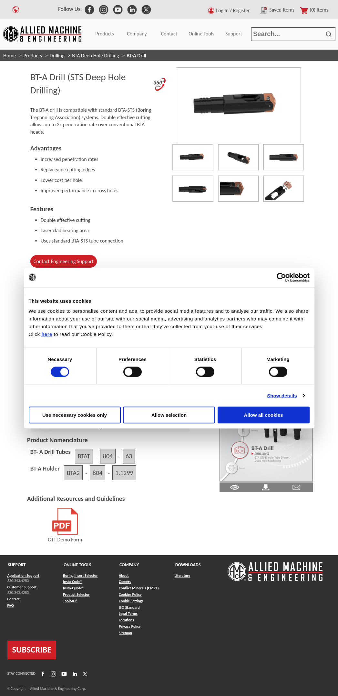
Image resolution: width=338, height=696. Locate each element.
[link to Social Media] (89, 9)
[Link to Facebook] (42, 673)
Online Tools (201, 34)
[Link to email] (296, 486)
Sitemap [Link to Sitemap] (125, 633)
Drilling (57, 55)
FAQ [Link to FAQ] (10, 605)
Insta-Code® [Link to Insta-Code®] (72, 581)
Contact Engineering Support (64, 261)
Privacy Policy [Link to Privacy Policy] (130, 626)
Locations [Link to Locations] (126, 620)
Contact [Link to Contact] (13, 599)
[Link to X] (84, 673)
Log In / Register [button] (234, 10)
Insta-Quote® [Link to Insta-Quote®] (73, 588)
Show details (282, 395)
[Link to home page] (42, 34)
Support (233, 34)
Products (104, 34)
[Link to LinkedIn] (74, 673)
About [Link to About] (124, 575)
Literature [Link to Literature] (182, 575)
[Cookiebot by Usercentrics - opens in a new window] (281, 277)
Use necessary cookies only (74, 415)
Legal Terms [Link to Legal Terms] (128, 613)
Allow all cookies (263, 415)
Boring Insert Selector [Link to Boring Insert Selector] (80, 575)
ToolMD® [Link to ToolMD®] (70, 601)
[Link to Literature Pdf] (235, 486)
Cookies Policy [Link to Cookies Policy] (130, 594)
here (46, 334)
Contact (169, 34)
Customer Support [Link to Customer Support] (22, 587)
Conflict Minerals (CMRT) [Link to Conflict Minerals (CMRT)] (139, 588)
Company (137, 34)
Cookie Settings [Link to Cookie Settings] (131, 601)
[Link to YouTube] (63, 673)
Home (9, 55)
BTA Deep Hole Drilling (95, 55)
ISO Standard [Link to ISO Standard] (129, 607)
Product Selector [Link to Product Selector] (76, 594)
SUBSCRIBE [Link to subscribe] (32, 649)
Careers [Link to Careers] (125, 581)
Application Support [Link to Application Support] (23, 575)
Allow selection (169, 415)
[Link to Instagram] (52, 673)
